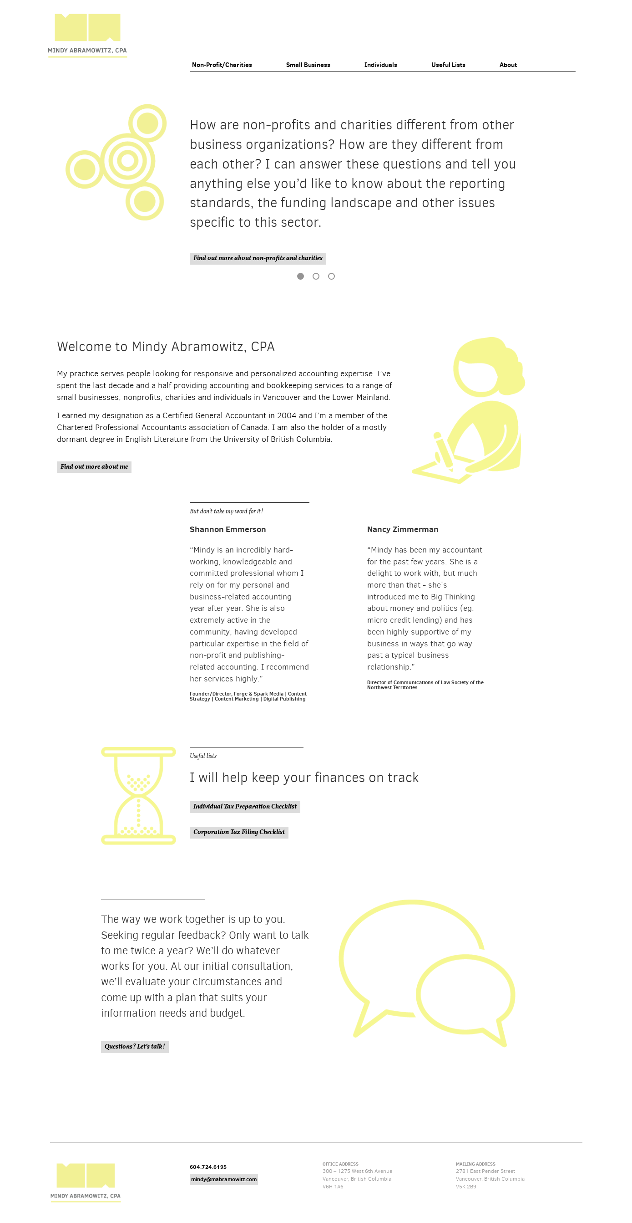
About (508, 64)
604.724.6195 (208, 1167)
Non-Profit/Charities (222, 64)
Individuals (380, 64)
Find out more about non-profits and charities (258, 258)
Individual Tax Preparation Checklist (245, 807)
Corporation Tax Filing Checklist (239, 832)
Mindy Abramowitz (87, 36)
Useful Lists (448, 64)
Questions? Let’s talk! (135, 1047)
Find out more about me (94, 467)
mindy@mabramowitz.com (224, 1179)
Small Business (308, 64)
